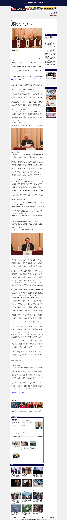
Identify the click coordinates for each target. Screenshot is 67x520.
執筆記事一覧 (40, 436)
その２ (13, 358)
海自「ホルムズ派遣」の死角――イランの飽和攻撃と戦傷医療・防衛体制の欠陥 (15, 513)
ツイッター (18, 436)
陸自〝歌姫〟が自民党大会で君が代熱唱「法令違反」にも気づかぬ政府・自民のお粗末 (50, 43)
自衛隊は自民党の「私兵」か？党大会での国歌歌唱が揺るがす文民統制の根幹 (15, 475)
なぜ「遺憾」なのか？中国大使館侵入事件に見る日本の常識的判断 (26, 500)
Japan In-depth (38, 58)
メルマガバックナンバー (52, 517)
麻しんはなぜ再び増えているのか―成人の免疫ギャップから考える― (26, 513)
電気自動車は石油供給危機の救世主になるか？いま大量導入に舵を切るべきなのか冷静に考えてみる (50, 54)
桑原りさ (22, 392)
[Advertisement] (27, 54)
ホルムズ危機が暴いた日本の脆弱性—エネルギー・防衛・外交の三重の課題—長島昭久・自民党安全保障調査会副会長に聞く (15, 501)
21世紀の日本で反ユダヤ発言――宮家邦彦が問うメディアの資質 (27, 475)
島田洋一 (15, 392)
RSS (42, 517)
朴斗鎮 (19, 392)
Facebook (15, 436)
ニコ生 (24, 517)
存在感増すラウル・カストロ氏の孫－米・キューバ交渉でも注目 (15, 488)
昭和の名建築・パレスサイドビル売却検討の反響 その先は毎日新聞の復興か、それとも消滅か (50, 57)
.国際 (11, 20)
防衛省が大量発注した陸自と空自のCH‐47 (50, 67)
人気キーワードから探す (54, 13)
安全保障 (12, 392)
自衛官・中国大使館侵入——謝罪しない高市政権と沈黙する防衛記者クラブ (38, 500)
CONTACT (14, 517)
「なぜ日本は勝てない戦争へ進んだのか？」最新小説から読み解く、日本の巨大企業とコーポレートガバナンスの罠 (26, 489)
